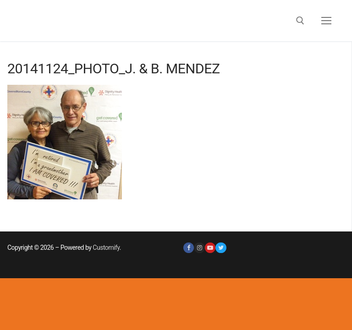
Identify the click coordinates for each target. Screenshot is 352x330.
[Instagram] (199, 247)
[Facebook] (188, 247)
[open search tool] (300, 20)
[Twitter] (220, 247)
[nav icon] (326, 20)
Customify (106, 247)
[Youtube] (210, 247)
